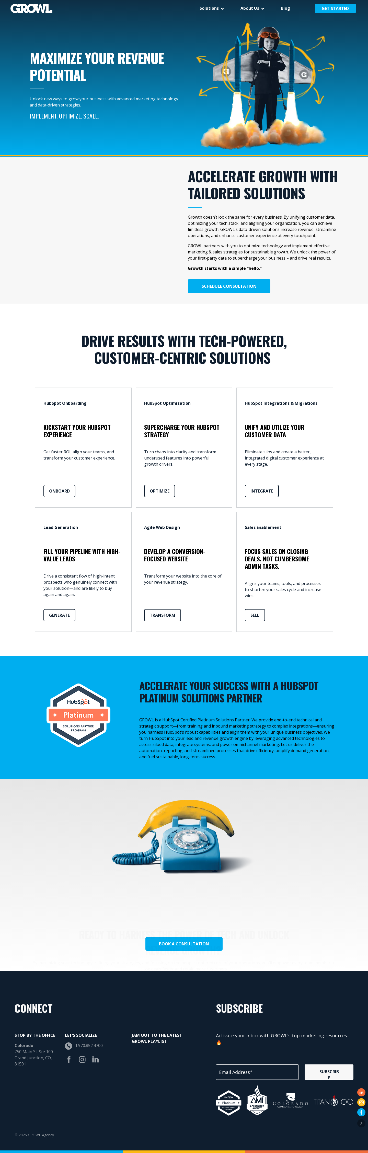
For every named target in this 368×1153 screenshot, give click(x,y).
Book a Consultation (184, 944)
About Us (249, 8)
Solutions (209, 8)
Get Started (335, 8)
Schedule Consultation (229, 286)
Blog (285, 8)
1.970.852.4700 (89, 1046)
